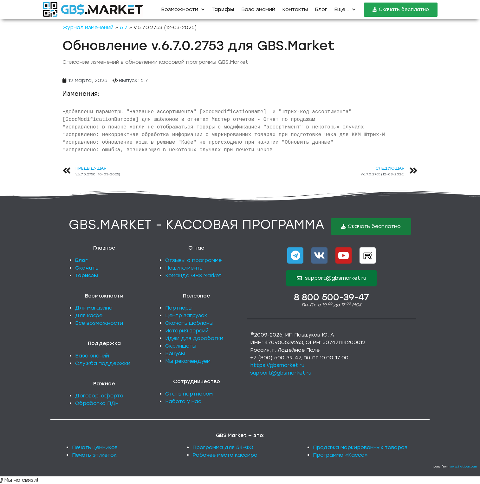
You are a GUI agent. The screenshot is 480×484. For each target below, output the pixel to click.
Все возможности (99, 323)
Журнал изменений (88, 27)
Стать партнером (189, 394)
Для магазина (94, 308)
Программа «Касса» (340, 455)
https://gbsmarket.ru (277, 365)
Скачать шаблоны (189, 323)
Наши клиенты (184, 268)
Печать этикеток (94, 455)
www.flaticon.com (463, 466)
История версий (187, 331)
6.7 (123, 27)
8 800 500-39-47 (331, 297)
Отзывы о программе (193, 260)
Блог (321, 9)
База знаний (258, 9)
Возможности (182, 9)
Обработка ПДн (97, 403)
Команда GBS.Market (193, 275)
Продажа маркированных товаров (360, 447)
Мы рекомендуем (188, 361)
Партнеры (178, 308)
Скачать (87, 268)
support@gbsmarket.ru (280, 373)
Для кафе (88, 315)
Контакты (295, 9)
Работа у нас (183, 401)
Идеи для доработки (194, 338)
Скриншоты (180, 346)
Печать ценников (95, 447)
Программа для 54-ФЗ (222, 447)
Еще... (344, 9)
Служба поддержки (102, 363)
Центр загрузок (186, 315)
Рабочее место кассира (224, 455)
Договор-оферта (99, 396)
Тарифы (86, 275)
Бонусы (175, 353)
